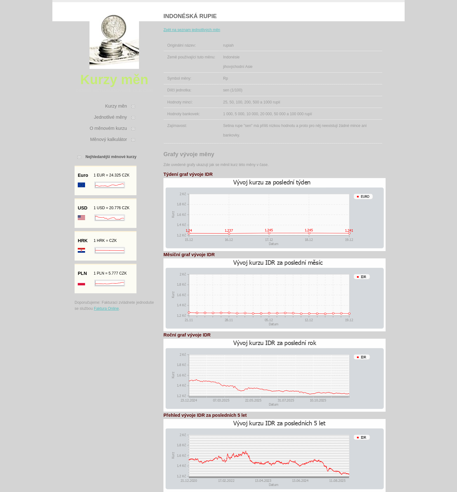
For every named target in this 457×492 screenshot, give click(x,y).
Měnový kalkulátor (108, 139)
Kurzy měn (116, 106)
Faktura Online (106, 308)
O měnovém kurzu (108, 128)
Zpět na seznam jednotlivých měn (191, 30)
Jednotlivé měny (110, 117)
